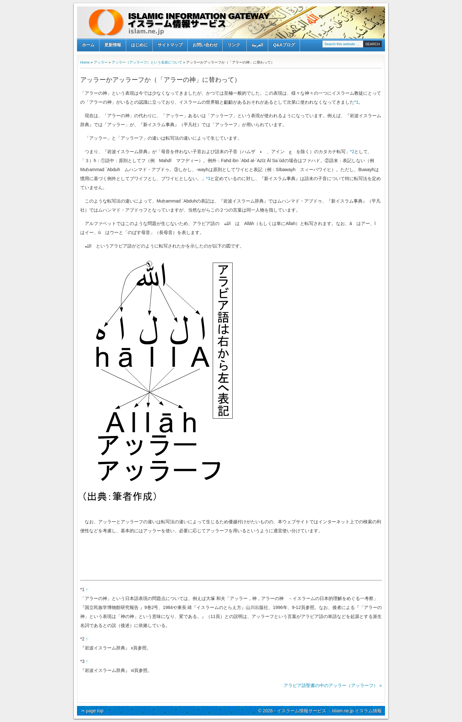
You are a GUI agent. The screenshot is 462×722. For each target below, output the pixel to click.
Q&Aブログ (284, 44)
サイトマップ (170, 44)
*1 (356, 102)
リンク (234, 45)
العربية (257, 44)
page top (95, 710)
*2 (352, 151)
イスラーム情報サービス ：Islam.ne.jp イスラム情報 (231, 22)
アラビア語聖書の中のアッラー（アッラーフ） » (333, 685)
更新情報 (112, 44)
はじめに (139, 44)
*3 (208, 178)
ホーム (88, 44)
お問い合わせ (205, 44)
